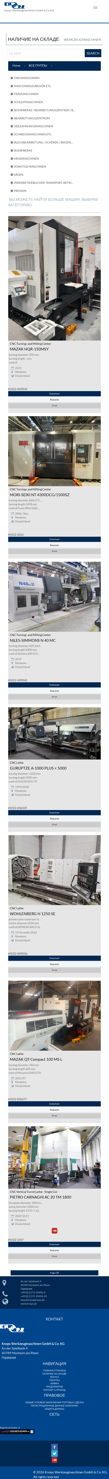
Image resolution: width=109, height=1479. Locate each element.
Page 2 (54, 1272)
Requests (54, 399)
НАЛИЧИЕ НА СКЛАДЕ (54, 1373)
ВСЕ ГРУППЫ (38, 65)
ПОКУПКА (54, 1380)
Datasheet (54, 393)
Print (54, 405)
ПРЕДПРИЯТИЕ (54, 1386)
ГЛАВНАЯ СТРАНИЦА (54, 1370)
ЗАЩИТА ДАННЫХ (54, 1408)
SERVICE (54, 1377)
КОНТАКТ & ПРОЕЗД (54, 1389)
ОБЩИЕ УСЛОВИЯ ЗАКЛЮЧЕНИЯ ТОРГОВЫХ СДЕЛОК (54, 1402)
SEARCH (93, 53)
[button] (56, 66)
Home (16, 65)
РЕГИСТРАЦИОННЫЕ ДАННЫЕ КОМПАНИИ (54, 1405)
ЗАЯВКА (54, 1383)
